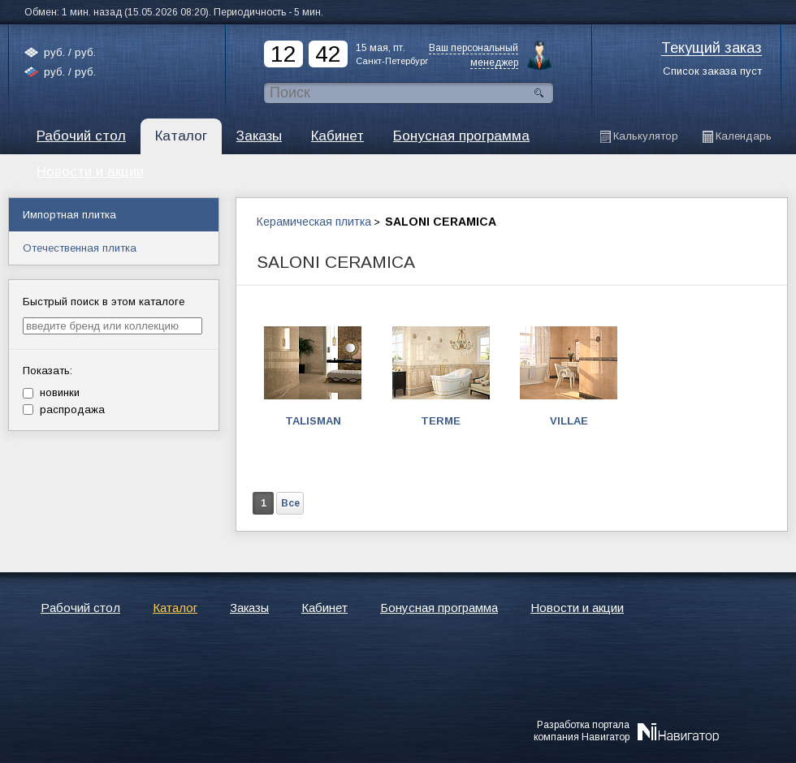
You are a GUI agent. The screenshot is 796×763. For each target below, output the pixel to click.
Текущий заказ (711, 48)
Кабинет (337, 136)
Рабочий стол (81, 136)
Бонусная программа (461, 136)
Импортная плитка (69, 215)
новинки (51, 392)
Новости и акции (577, 607)
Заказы (259, 136)
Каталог (181, 136)
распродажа (64, 409)
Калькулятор (645, 136)
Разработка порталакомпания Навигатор (581, 730)
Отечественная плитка (79, 248)
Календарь (744, 136)
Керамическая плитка (314, 221)
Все (290, 503)
